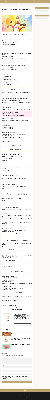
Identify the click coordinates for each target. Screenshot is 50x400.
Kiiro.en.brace (28, 396)
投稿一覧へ (22, 323)
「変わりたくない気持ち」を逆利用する (9, 78)
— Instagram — (5, 1)
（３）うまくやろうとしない (8, 84)
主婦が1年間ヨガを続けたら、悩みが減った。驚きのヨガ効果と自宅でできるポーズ (21, 339)
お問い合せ (29, 394)
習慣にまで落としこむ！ (7, 74)
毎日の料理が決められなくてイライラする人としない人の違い (21, 333)
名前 (3, 365)
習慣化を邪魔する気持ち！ (7, 76)
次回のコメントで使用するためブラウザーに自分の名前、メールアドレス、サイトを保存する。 (16, 376)
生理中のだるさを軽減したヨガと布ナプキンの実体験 (20, 344)
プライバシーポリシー (22, 394)
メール (3, 369)
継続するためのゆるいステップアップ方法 (9, 79)
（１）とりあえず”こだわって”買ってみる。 (10, 81)
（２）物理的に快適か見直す (8, 82)
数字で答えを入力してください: (6, 377)
